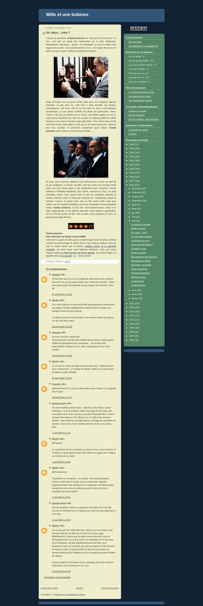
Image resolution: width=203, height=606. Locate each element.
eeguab (56, 274)
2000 (132, 340)
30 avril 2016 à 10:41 (62, 378)
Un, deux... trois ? (139, 232)
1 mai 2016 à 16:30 (61, 497)
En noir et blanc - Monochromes (144, 119)
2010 (132, 324)
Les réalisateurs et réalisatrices (143, 46)
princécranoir (59, 403)
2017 (132, 181)
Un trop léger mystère (141, 236)
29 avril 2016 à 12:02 (62, 356)
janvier (135, 298)
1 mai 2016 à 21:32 (61, 520)
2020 (132, 169)
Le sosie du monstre (141, 224)
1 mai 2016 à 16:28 (61, 462)
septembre (137, 201)
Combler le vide (138, 249)
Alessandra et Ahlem (141, 261)
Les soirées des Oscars (140, 96)
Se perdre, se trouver (141, 265)
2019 (132, 173)
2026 (132, 144)
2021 (132, 165)
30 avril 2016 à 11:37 (62, 397)
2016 (132, 185)
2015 (132, 303)
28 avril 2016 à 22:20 (62, 327)
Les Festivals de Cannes (140, 100)
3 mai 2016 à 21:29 (61, 571)
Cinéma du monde (137, 111)
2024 (132, 152)
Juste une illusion (139, 269)
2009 (132, 328)
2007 (132, 336)
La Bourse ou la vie (140, 241)
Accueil (79, 588)
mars (134, 290)
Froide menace (138, 285)
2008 (132, 332)
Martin (55, 300)
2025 (132, 148)
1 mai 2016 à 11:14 (61, 433)
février (135, 294)
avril (134, 221)
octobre (136, 196)
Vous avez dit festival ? (142, 244)
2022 (132, 160)
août (134, 205)
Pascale (56, 332)
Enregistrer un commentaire (57, 577)
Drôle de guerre (138, 253)
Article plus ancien (110, 588)
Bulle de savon (138, 228)
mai (134, 217)
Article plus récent (49, 588)
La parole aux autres (138, 130)
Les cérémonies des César (141, 92)
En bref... (133, 134)
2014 (132, 307)
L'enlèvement (137, 281)
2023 (132, 156)
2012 (132, 315)
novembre (137, 192)
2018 (132, 177)
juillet (134, 209)
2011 (132, 320)
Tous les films (135, 42)
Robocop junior (138, 277)
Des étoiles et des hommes (144, 257)
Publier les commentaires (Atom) (69, 594)
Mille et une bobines (67, 14)
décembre (137, 188)
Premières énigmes (140, 273)
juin (134, 213)
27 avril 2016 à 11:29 (62, 294)
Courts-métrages (137, 115)
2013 (132, 311)
